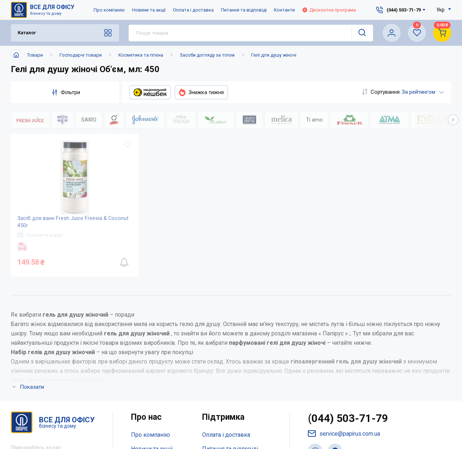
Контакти (284, 10)
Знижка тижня (201, 92)
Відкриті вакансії (154, 386)
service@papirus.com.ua (344, 328)
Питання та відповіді (244, 10)
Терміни (213, 372)
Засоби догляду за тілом (207, 55)
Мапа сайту (146, 372)
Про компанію (109, 10)
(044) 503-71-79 (348, 313)
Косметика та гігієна (140, 55)
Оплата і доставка (193, 10)
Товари (35, 55)
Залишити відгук (41, 238)
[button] (453, 119)
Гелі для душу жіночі (273, 55)
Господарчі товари (81, 55)
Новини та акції (149, 10)
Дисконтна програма (329, 10)
